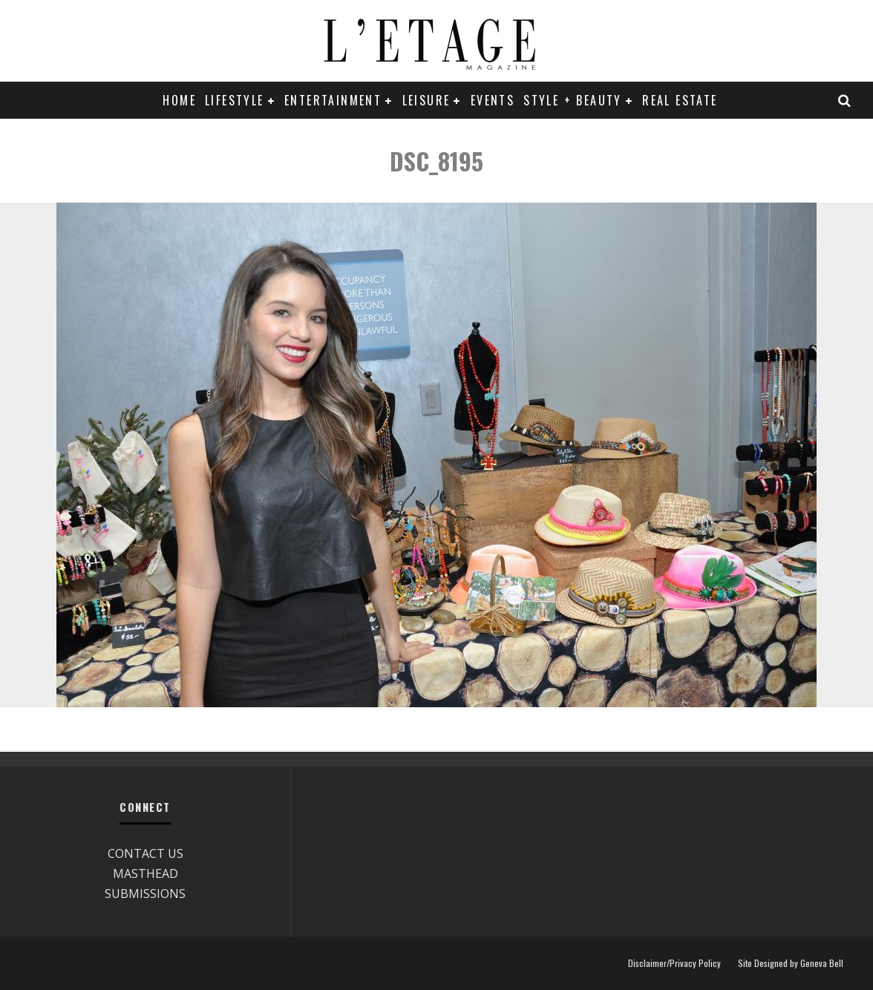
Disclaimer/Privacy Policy (674, 963)
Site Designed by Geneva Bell (790, 963)
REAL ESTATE (679, 100)
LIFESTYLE (234, 100)
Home (179, 100)
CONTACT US (145, 853)
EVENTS (492, 100)
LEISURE (426, 100)
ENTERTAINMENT (333, 100)
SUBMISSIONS (145, 893)
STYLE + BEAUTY (572, 100)
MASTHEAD (145, 873)
